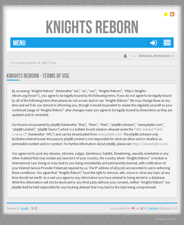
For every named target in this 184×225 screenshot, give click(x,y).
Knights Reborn (92, 28)
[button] (153, 42)
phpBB (25, 208)
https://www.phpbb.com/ (150, 144)
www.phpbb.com (110, 134)
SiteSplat (153, 208)
